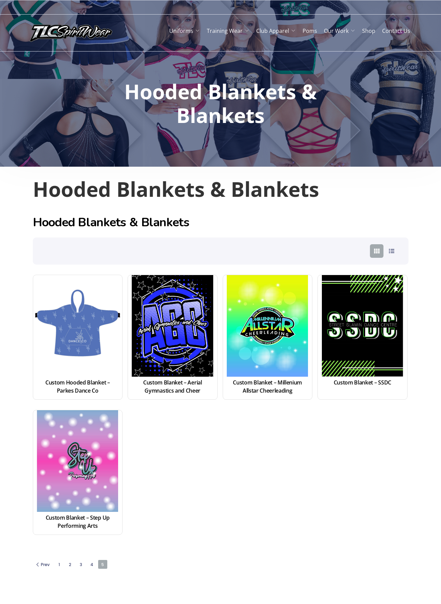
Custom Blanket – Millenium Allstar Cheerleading (268, 386)
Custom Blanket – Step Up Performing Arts (78, 521)
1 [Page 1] (59, 564)
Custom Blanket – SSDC (362, 382)
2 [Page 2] (70, 564)
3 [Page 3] (81, 564)
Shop (368, 31)
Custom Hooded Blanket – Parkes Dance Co (78, 386)
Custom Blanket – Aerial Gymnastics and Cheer (173, 386)
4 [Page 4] (91, 564)
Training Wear (225, 31)
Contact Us (396, 31)
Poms (310, 31)
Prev (43, 564)
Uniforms (181, 31)
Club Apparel (272, 31)
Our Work (336, 31)
